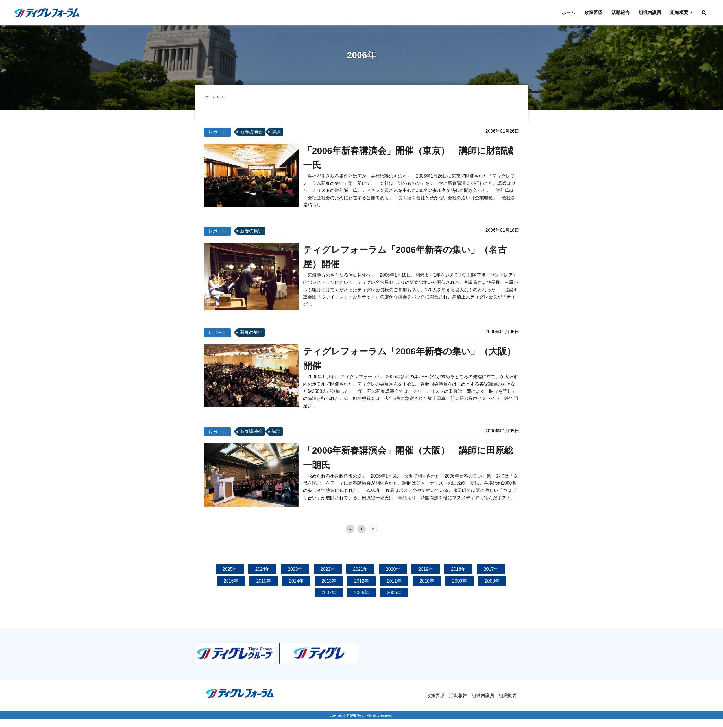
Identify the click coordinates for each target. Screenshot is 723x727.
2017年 (491, 570)
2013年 (329, 581)
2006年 (361, 593)
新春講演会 (251, 132)
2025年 (230, 570)
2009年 (459, 581)
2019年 (425, 570)
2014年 (296, 581)
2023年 (295, 570)
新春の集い (251, 231)
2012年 (361, 581)
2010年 (426, 581)
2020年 (393, 570)
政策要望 (593, 12)
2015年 (263, 581)
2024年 (262, 570)
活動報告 (620, 12)
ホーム (568, 12)
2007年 (329, 593)
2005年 (394, 593)
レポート (217, 132)
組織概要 (679, 12)
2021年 (360, 570)
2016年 (231, 581)
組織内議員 (650, 12)
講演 (276, 132)
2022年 (328, 570)
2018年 (458, 570)
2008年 (492, 581)
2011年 (394, 581)
